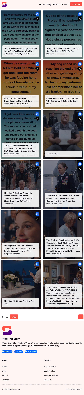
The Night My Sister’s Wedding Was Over (19, 302)
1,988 (14, 317)
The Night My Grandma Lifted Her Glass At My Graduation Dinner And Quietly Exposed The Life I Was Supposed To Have (19, 249)
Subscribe (76, 4)
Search (5, 375)
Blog (4, 371)
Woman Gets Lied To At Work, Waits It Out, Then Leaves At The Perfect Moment (62, 51)
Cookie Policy (49, 371)
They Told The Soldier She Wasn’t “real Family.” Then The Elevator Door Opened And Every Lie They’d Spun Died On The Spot (62, 199)
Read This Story (11, 338)
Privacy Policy (50, 366)
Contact (5, 379)
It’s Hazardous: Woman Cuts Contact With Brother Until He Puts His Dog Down (62, 101)
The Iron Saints (52, 153)
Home (4, 366)
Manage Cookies (51, 375)
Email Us (47, 379)
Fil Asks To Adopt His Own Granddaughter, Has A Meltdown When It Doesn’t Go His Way (18, 101)
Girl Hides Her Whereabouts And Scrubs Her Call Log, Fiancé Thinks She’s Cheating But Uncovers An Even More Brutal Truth (20, 149)
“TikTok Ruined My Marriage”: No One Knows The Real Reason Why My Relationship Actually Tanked (20, 51)
